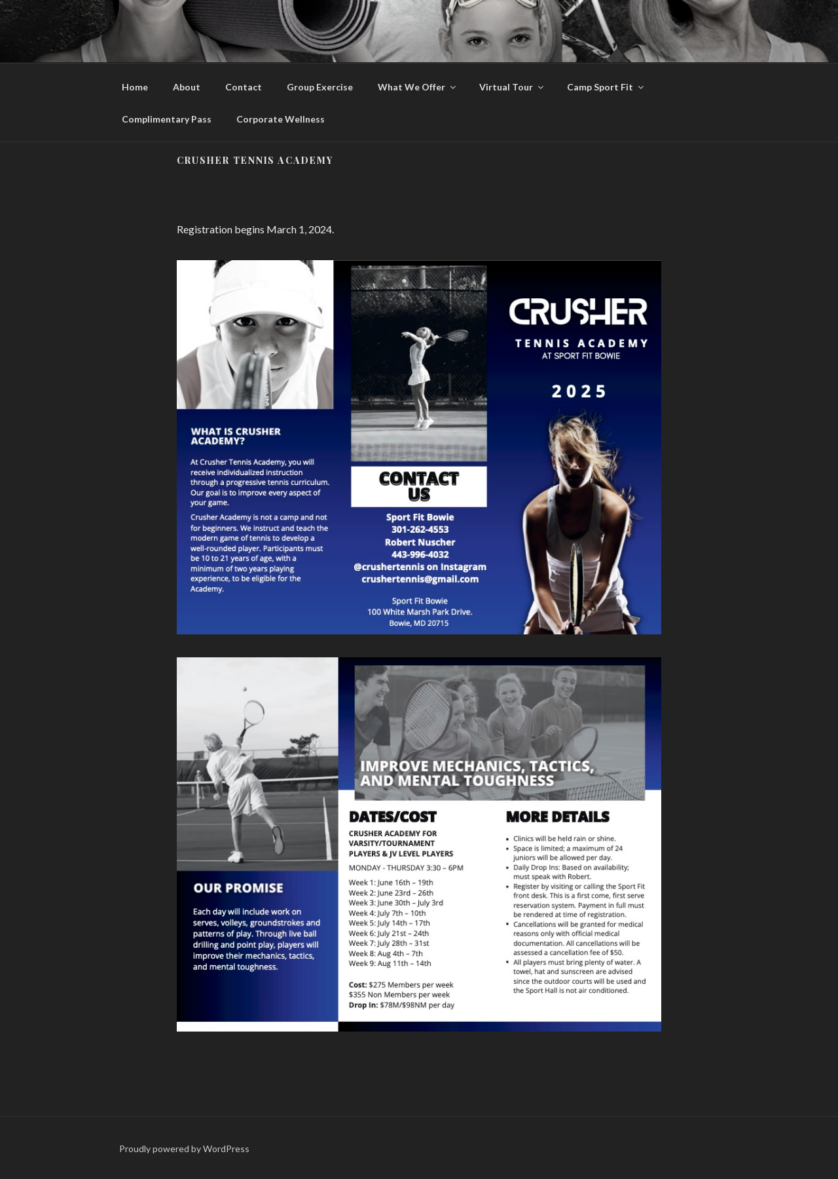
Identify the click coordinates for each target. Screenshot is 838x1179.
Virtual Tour (512, 86)
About (186, 86)
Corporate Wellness (280, 119)
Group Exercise (320, 86)
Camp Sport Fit (606, 86)
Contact (243, 86)
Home (135, 86)
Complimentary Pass (166, 119)
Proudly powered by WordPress (184, 1148)
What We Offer (418, 86)
